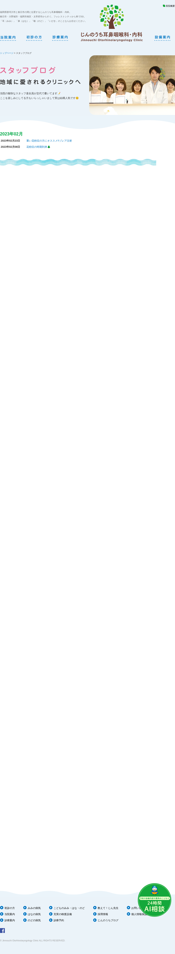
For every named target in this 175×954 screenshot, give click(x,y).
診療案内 (9, 920)
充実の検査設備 (63, 914)
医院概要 (170, 6)
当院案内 (9, 914)
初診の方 (9, 907)
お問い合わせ (139, 907)
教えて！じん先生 (108, 907)
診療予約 (59, 920)
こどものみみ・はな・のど (69, 907)
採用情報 (103, 914)
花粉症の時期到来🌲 (38, 146)
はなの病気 (34, 914)
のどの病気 (34, 920)
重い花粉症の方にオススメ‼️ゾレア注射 (49, 140)
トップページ (6, 53)
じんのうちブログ (108, 920)
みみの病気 (34, 907)
